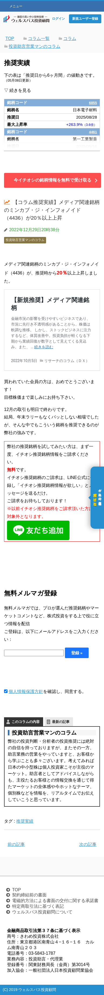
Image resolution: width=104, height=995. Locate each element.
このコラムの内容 (26, 722)
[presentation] (45, 673)
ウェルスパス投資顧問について (42, 912)
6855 (92, 102)
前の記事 (16, 844)
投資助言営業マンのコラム (25, 240)
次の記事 (87, 844)
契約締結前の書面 (29, 895)
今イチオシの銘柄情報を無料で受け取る (52, 180)
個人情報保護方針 (26, 691)
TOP (16, 889)
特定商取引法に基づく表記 (38, 906)
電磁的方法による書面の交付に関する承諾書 (55, 900)
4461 (92, 131)
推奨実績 (24, 821)
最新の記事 (61, 722)
